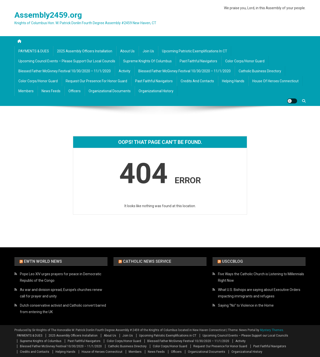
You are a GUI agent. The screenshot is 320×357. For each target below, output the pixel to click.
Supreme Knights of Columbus (147, 61)
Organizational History (156, 91)
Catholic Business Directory (260, 71)
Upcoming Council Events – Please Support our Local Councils (66, 61)
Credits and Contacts (197, 81)
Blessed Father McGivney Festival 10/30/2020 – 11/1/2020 (64, 71)
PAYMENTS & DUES (33, 51)
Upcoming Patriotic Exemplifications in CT (194, 51)
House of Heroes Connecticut (275, 81)
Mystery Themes (271, 330)
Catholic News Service (147, 261)
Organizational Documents (110, 91)
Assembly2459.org (48, 15)
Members (26, 91)
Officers (74, 91)
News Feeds (51, 91)
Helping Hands (233, 81)
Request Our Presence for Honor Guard (96, 81)
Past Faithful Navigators (198, 61)
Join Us (148, 51)
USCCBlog (232, 261)
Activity (124, 71)
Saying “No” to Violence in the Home (246, 305)
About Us (127, 51)
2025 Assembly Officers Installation (84, 51)
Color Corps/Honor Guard (245, 61)
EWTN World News (43, 261)
